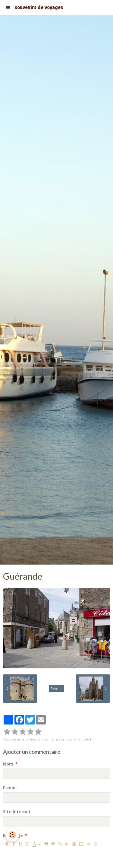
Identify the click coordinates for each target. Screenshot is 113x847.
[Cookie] (12, 835)
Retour (56, 688)
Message (13, 835)
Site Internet (17, 811)
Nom (8, 764)
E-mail (10, 788)
